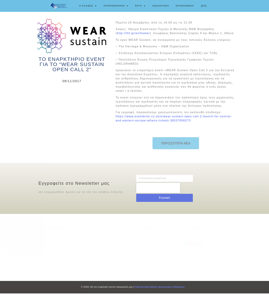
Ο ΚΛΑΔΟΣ (88, 5)
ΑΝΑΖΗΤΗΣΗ (160, 5)
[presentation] (158, 189)
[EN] (204, 5)
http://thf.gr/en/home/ (133, 34)
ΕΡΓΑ (140, 5)
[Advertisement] (72, 112)
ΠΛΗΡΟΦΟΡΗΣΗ (116, 5)
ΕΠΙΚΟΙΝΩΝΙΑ (185, 5)
